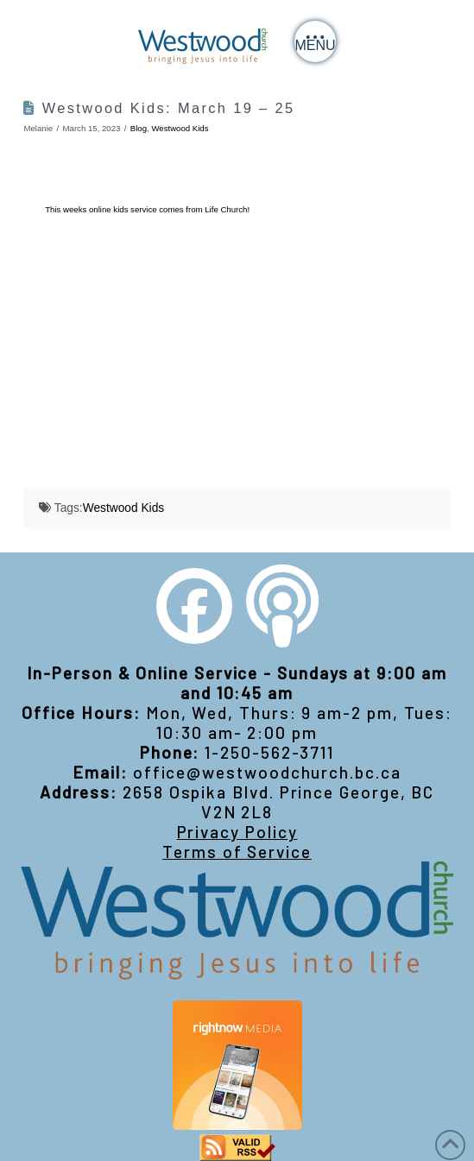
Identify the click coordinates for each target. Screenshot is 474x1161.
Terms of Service (237, 851)
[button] (315, 41)
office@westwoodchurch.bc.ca (267, 772)
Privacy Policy (237, 832)
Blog (138, 128)
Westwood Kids (179, 128)
